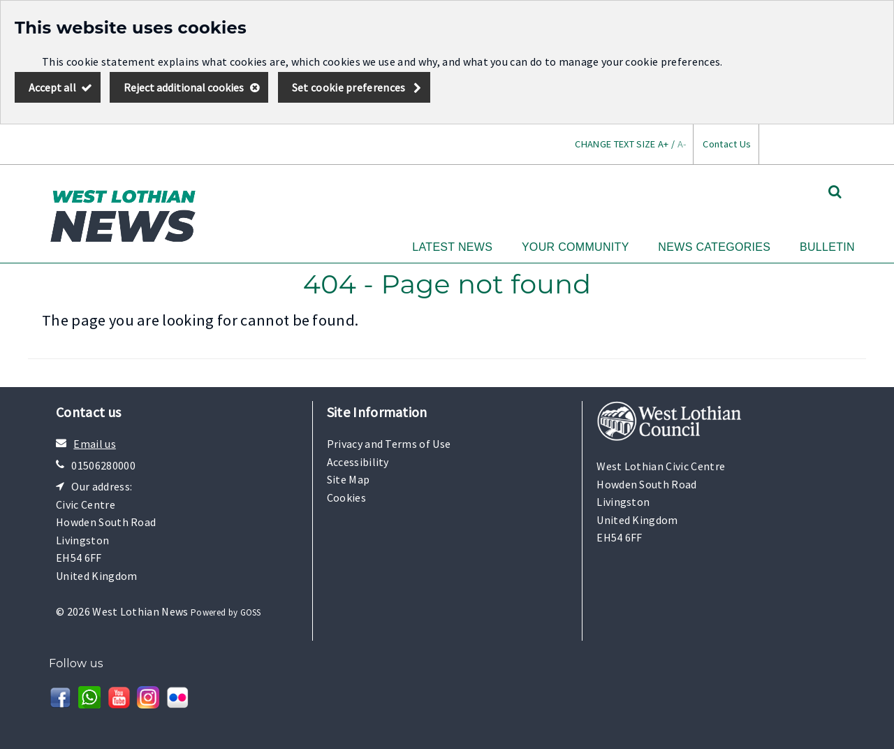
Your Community (575, 247)
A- (682, 144)
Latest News (452, 247)
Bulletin (827, 247)
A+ (663, 144)
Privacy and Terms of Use (389, 444)
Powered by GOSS (226, 612)
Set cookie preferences (349, 87)
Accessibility (358, 462)
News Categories (714, 247)
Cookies (346, 497)
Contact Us (727, 144)
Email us (94, 444)
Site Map (348, 479)
